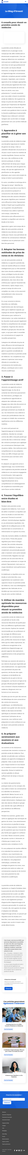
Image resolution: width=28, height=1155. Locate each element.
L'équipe (4, 1125)
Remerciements (5, 1139)
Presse (3, 1136)
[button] (25, 1)
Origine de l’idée (5, 1123)
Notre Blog (4, 1134)
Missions (4, 1112)
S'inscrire (8, 988)
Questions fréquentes (6, 1114)
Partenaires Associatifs (7, 1117)
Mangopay (4, 1130)
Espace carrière (5, 1141)
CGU (3, 1128)
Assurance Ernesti (6, 1119)
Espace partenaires (6, 1144)
